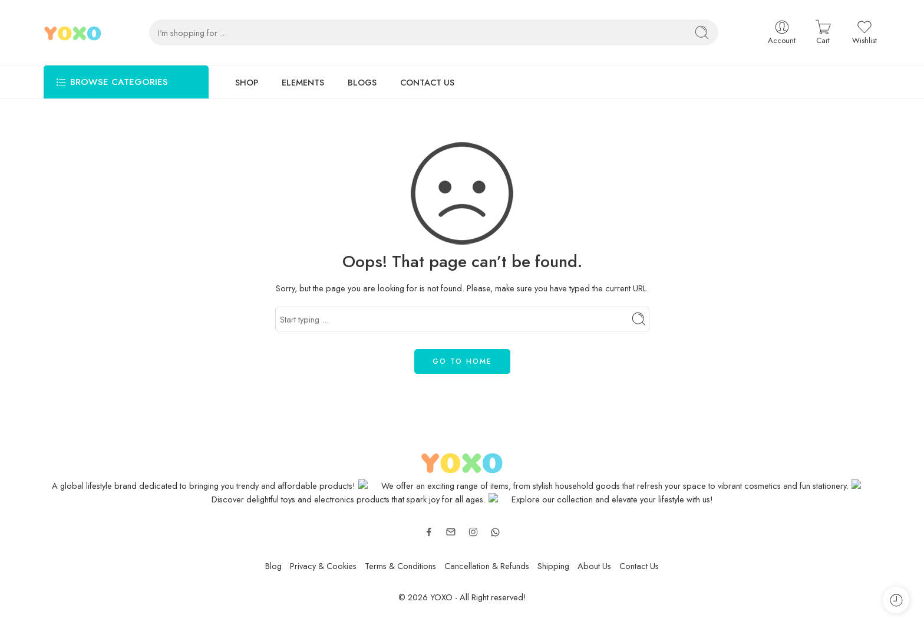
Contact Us (639, 566)
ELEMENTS (303, 82)
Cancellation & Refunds (486, 566)
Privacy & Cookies (323, 566)
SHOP (246, 82)
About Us (594, 566)
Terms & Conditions (400, 566)
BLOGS (362, 82)
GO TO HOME (462, 361)
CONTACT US (427, 82)
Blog (273, 566)
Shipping (553, 566)
